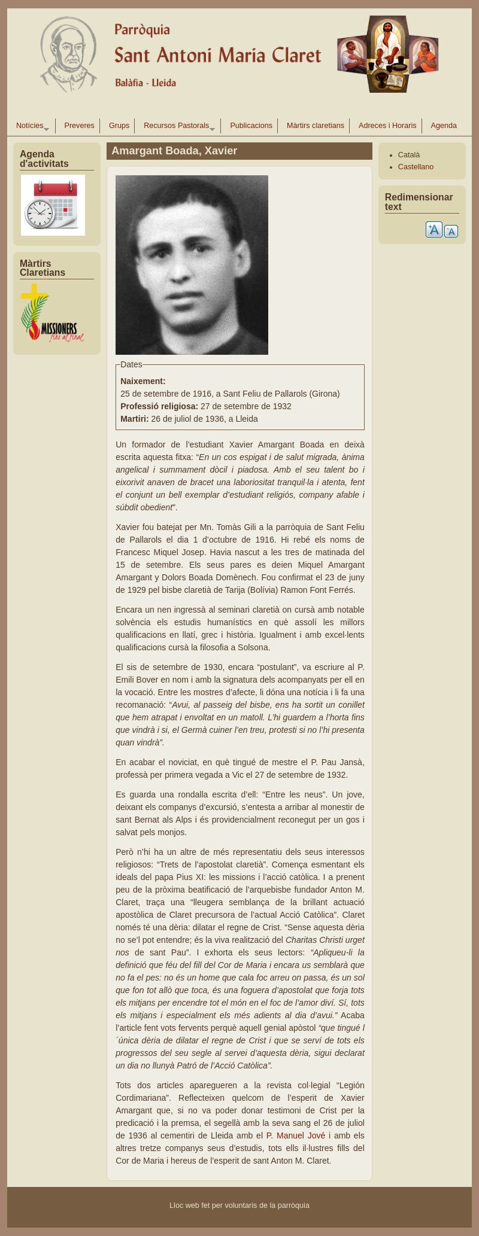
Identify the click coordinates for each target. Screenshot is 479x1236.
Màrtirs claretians (315, 125)
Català (409, 155)
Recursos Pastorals (177, 127)
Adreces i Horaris (388, 125)
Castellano (416, 167)
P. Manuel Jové (297, 1135)
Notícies (30, 127)
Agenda (444, 125)
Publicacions (251, 125)
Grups (119, 125)
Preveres (80, 125)
